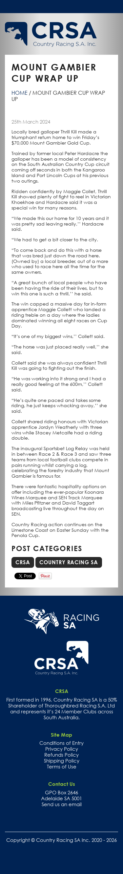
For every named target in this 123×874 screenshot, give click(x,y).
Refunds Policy (61, 755)
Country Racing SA (68, 562)
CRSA (22, 562)
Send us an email (62, 804)
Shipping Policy (61, 761)
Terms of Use (61, 766)
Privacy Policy (61, 749)
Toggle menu (112, 6)
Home (19, 92)
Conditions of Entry (61, 743)
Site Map (61, 735)
